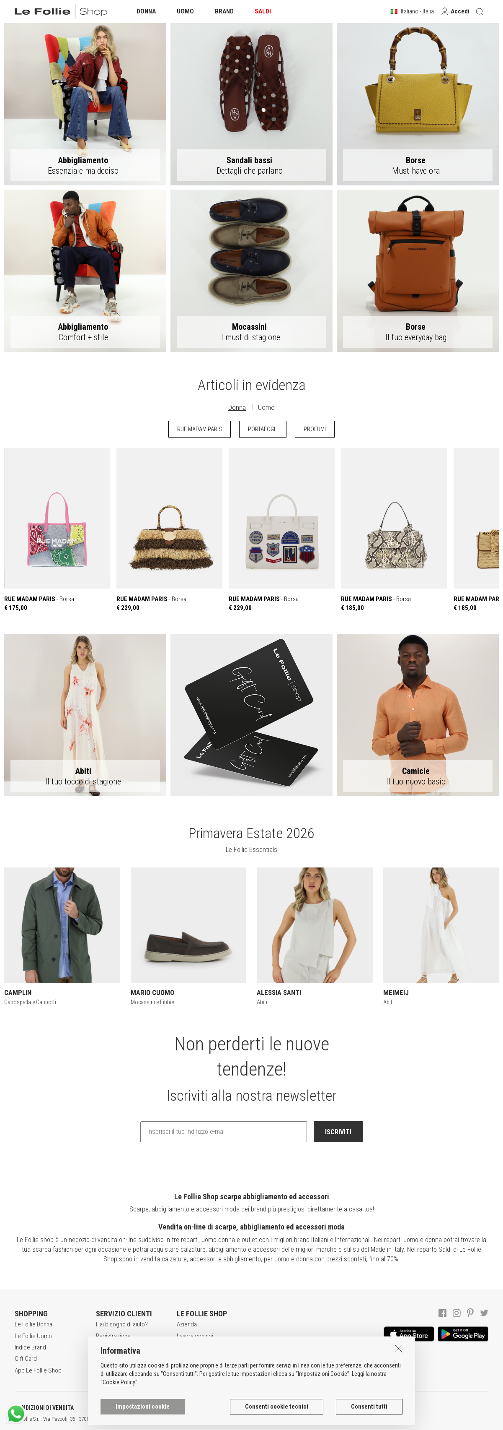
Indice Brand (30, 1347)
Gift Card (26, 1358)
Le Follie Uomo (33, 1336)
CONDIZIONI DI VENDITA (44, 1407)
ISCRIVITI (338, 1132)
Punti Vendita (193, 1358)
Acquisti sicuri (113, 1347)
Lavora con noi (195, 1336)
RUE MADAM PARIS (199, 429)
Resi (101, 1370)
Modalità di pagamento (124, 1358)
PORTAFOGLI (263, 429)
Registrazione (113, 1336)
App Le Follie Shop (38, 1370)
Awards (186, 1347)
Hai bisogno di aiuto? (122, 1324)
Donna (237, 407)
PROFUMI (315, 429)
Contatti (186, 1370)
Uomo (266, 407)
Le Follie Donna (33, 1324)
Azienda (187, 1324)
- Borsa (57, 530)
